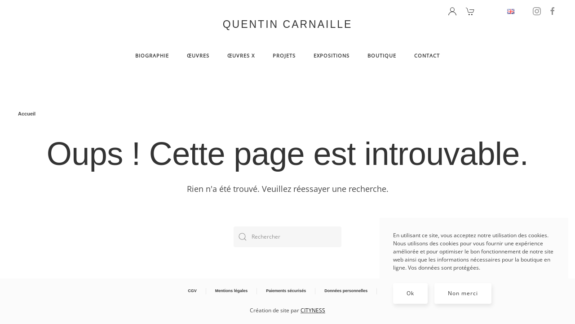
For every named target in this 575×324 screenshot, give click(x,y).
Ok (410, 293)
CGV (192, 290)
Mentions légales (231, 290)
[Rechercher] (287, 236)
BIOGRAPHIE (152, 55)
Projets (284, 55)
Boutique (381, 55)
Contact (427, 55)
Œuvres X (241, 55)
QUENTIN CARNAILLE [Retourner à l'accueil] (288, 24)
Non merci (463, 293)
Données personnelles (345, 290)
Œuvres (198, 55)
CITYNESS (313, 310)
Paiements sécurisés (286, 290)
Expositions (331, 55)
